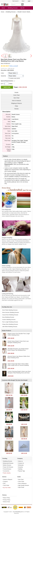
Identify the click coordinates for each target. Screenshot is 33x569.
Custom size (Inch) (15, 78)
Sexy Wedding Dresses (8, 317)
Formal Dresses (7, 469)
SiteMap (20, 469)
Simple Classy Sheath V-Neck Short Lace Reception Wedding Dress (18, 342)
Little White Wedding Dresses (9, 326)
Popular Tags (21, 471)
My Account (15, 1)
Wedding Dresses (13, 8)
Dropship (20, 467)
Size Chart (21, 479)
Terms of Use (6, 501)
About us (20, 461)
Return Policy (6, 497)
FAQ (4, 483)
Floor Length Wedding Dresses (10, 322)
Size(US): (3, 76)
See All (22, 8)
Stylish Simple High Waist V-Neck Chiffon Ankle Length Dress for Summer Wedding (18, 364)
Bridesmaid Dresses (8, 463)
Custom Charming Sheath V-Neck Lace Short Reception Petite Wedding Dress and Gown (19, 372)
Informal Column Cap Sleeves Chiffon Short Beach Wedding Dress (19, 357)
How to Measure (22, 483)
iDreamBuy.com (19, 511)
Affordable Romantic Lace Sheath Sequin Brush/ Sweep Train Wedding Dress (18, 349)
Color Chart (21, 481)
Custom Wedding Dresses (8, 319)
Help (23, 1)
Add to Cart (7, 87)
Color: (2, 73)
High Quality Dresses (23, 485)
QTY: (2, 83)
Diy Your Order (7, 487)
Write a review (13, 66)
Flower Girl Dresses (8, 467)
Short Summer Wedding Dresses (10, 312)
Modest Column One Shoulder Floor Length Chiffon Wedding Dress (19, 334)
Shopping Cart (31, 4)
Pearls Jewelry (7, 473)
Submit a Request (7, 479)
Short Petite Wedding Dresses (10, 310)
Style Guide (21, 487)
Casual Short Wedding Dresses (10, 314)
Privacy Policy (6, 499)
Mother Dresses (7, 465)
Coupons (5, 481)
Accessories (6, 471)
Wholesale (21, 465)
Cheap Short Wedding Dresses (10, 324)
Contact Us (21, 463)
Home (3, 8)
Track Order (6, 485)
